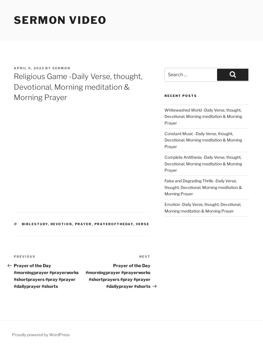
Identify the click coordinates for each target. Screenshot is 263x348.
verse (143, 224)
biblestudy (35, 224)
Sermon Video (60, 20)
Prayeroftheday (113, 224)
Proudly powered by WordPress (41, 334)
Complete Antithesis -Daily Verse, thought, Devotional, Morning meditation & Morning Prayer (203, 164)
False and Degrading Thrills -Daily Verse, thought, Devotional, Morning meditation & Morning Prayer (203, 187)
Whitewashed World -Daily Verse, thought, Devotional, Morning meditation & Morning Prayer (203, 116)
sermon (61, 68)
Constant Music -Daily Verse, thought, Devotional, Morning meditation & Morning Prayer (203, 140)
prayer (83, 224)
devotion (61, 224)
